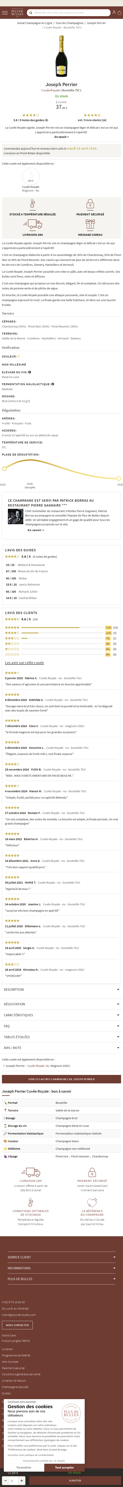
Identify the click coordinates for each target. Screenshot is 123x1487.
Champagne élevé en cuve (72, 1126)
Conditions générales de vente (21, 1374)
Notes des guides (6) (30, 120)
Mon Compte (10, 1362)
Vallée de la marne (67, 1110)
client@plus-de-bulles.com (19, 1315)
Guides (6, 1393)
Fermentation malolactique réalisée (79, 1133)
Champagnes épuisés (15, 1387)
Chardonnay (100, 1156)
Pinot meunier (80, 1156)
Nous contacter (17, 1325)
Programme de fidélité (16, 1355)
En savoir (61, 137)
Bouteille (61, 1103)
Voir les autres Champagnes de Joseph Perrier (61, 1079)
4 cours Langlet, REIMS (16, 1341)
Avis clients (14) (92, 120)
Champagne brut (66, 1118)
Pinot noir (62, 1156)
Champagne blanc (67, 1141)
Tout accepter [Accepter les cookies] (33, 1467)
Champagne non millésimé (73, 1148)
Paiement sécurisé (13, 1368)
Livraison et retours (14, 1380)
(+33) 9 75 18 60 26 (13, 1302)
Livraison (7, 1349)
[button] (61, 989)
